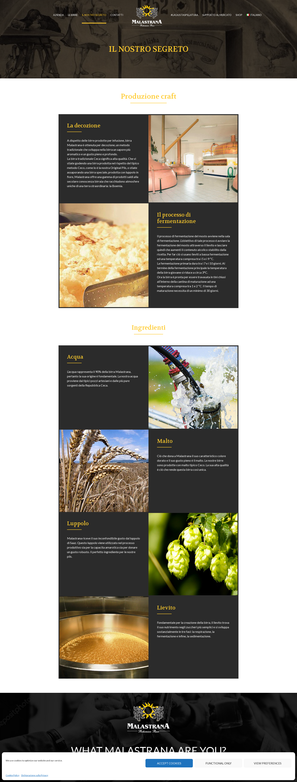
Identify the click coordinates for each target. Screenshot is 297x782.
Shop (239, 14)
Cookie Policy (12, 775)
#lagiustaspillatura (184, 14)
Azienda (58, 14)
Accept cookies (169, 763)
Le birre (73, 14)
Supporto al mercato (216, 14)
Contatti (116, 14)
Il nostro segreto (94, 14)
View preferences (267, 763)
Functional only (218, 763)
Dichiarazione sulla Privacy (34, 775)
